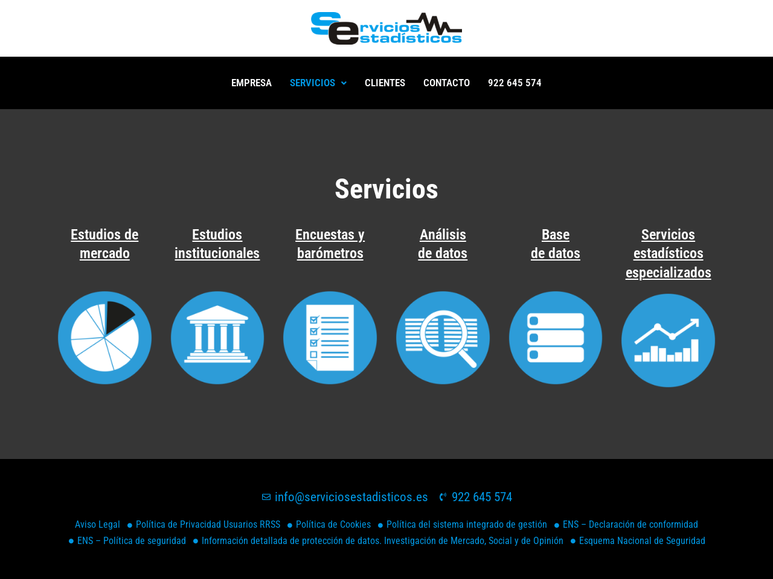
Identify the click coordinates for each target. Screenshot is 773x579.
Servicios (318, 83)
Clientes (385, 83)
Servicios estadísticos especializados (668, 253)
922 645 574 (515, 83)
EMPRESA (251, 83)
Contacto (446, 83)
